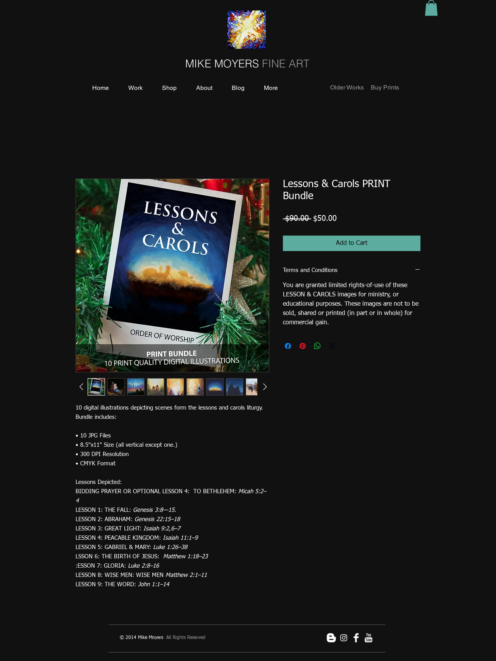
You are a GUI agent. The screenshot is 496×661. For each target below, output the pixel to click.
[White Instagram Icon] (343, 637)
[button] (431, 8)
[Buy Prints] (384, 88)
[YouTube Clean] (368, 637)
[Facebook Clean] (356, 637)
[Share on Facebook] (288, 346)
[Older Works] (347, 88)
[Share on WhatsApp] (317, 346)
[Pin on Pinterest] (302, 346)
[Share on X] (332, 346)
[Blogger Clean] (331, 637)
